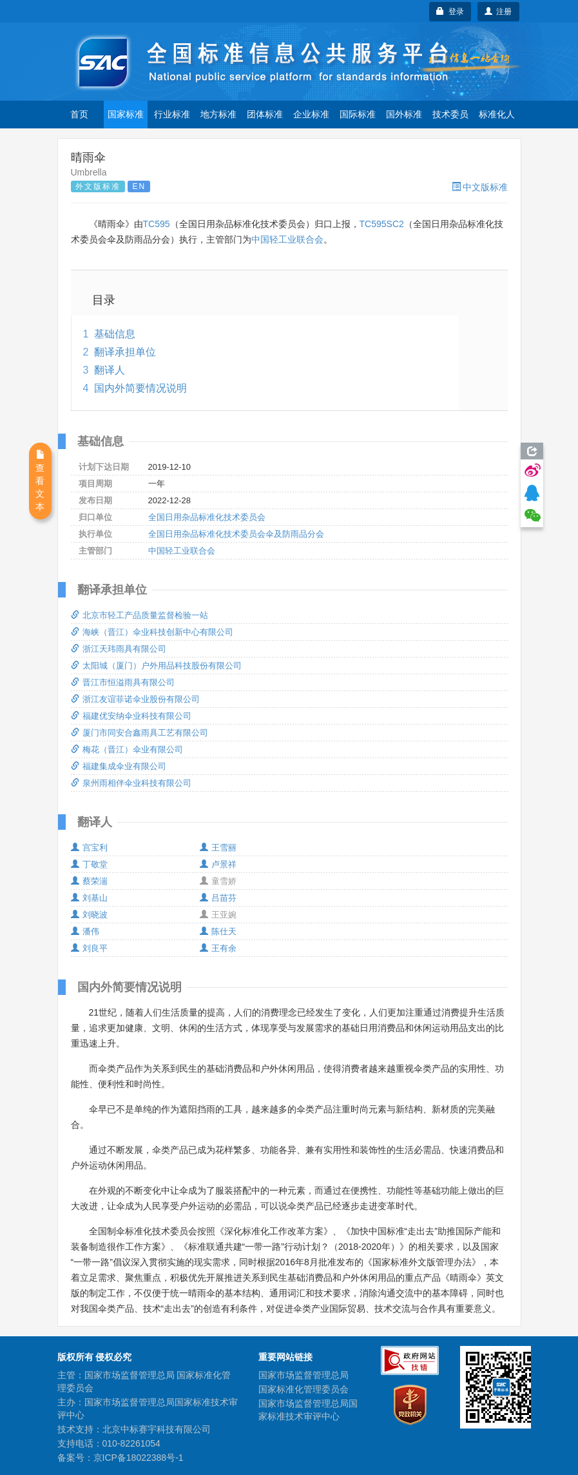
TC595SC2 (382, 224)
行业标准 (172, 114)
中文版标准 (480, 187)
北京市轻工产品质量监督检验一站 (139, 615)
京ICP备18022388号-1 (138, 1457)
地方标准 (218, 114)
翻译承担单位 (125, 351)
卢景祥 (218, 864)
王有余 (218, 948)
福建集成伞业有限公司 (118, 766)
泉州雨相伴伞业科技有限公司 (131, 783)
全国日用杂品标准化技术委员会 (206, 517)
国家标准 (126, 114)
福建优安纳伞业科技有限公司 (131, 716)
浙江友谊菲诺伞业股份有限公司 (135, 699)
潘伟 (85, 931)
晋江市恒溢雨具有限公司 (123, 682)
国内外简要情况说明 (140, 388)
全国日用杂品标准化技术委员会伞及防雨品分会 (236, 534)
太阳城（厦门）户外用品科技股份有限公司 (156, 665)
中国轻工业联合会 (287, 239)
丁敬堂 (89, 864)
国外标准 (404, 114)
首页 (79, 114)
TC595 (156, 224)
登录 (450, 11)
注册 (498, 11)
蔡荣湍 (89, 881)
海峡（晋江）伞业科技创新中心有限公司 (152, 632)
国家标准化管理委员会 (303, 1389)
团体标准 (265, 114)
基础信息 (114, 333)
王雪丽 (218, 847)
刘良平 (89, 948)
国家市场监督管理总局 (303, 1375)
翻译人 (109, 370)
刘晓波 (89, 914)
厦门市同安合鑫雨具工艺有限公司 (139, 733)
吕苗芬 (218, 898)
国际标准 (358, 114)
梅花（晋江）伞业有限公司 (127, 749)
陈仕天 (218, 931)
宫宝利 (89, 847)
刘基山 (89, 898)
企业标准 (311, 114)
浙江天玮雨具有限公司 (118, 649)
